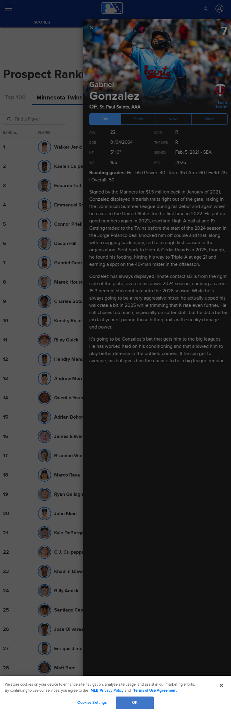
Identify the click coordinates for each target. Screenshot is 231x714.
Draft (165, 97)
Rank (10, 133)
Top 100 (15, 97)
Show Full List (116, 247)
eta (208, 133)
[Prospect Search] (35, 119)
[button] (206, 8)
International (198, 97)
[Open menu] (11, 8)
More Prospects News (31, 453)
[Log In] (219, 8)
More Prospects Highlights (36, 650)
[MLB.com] (16, 694)
